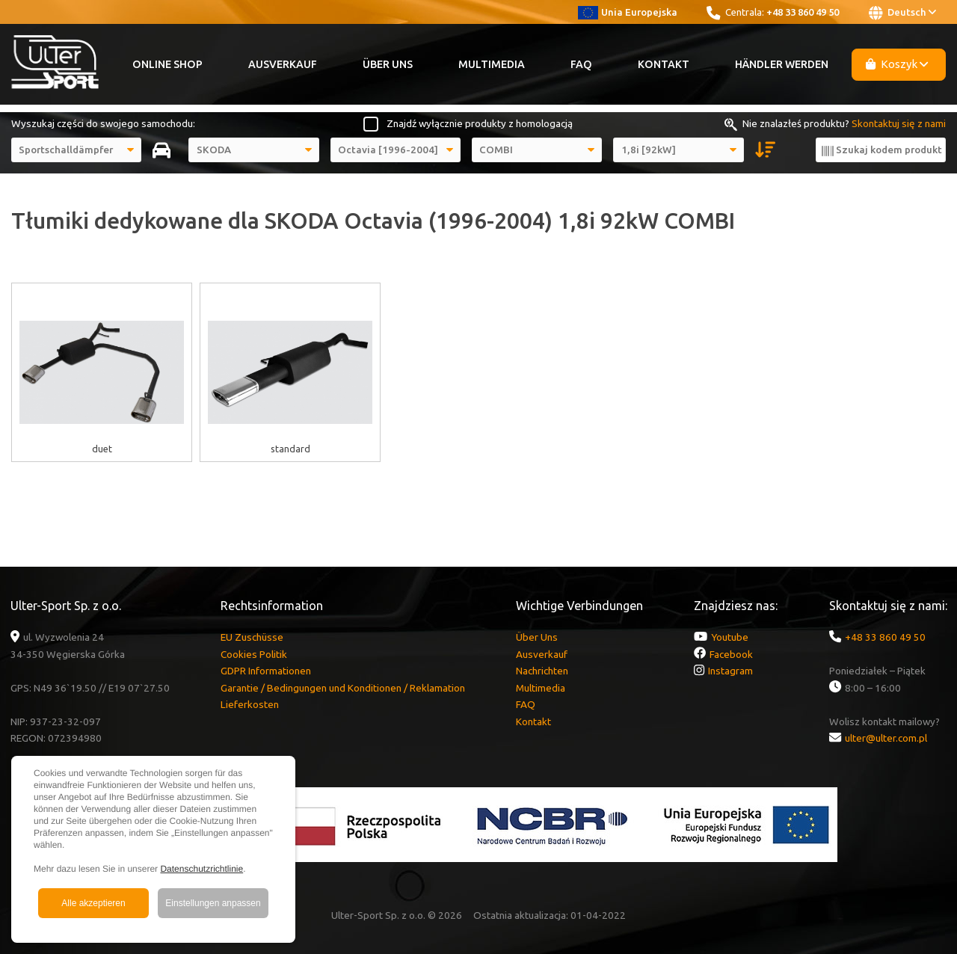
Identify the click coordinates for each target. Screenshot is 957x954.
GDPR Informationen (266, 671)
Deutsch (902, 12)
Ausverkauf (282, 64)
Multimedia (491, 64)
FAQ (581, 64)
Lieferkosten (250, 704)
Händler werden (781, 64)
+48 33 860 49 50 (802, 12)
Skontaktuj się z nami (899, 123)
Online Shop (167, 64)
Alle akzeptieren (93, 903)
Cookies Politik (254, 654)
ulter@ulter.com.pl (886, 738)
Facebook (731, 654)
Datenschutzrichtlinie (201, 869)
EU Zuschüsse (252, 637)
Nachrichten (542, 671)
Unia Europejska (627, 12)
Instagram (730, 671)
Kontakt (663, 64)
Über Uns (388, 64)
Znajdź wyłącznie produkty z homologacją (480, 123)
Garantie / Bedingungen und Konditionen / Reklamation (343, 688)
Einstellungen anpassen (212, 903)
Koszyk (897, 64)
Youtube (729, 637)
